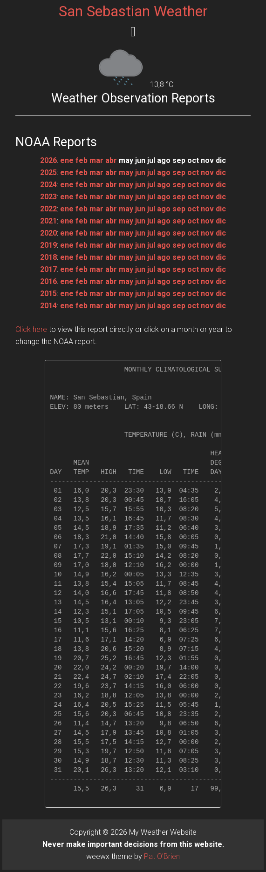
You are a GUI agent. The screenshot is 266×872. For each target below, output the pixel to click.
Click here (31, 329)
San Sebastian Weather (133, 11)
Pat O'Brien (162, 856)
